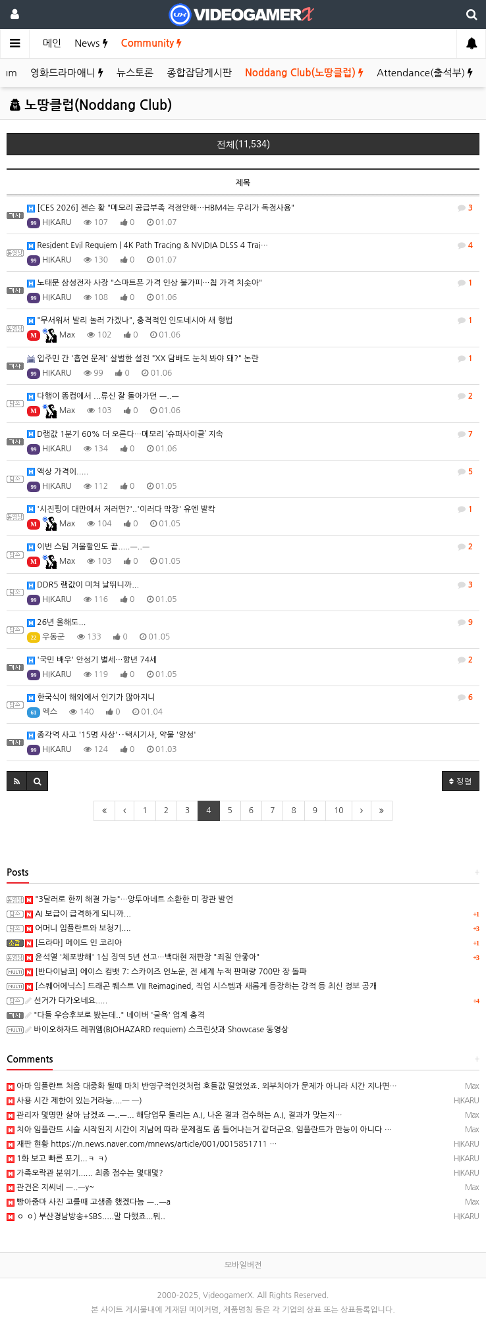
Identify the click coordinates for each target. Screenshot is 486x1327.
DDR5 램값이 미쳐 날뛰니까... (250, 585)
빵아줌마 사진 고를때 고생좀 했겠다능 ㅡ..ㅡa (89, 1202)
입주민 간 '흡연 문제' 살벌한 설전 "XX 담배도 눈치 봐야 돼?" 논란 (250, 358)
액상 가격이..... (250, 471)
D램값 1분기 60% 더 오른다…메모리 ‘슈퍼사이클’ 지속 (250, 434)
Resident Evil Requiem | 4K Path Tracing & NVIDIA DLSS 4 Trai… (250, 245)
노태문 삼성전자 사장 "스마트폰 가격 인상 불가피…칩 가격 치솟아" (250, 283)
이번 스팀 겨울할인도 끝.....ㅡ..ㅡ (250, 546)
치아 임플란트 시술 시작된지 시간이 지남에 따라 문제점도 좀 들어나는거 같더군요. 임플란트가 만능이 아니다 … (199, 1130)
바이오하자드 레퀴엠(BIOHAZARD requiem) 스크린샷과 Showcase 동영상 (156, 1030)
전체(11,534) (243, 144)
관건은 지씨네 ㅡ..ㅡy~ (50, 1187)
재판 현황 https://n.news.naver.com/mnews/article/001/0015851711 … (142, 1144)
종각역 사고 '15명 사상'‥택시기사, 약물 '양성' (111, 735)
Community (151, 43)
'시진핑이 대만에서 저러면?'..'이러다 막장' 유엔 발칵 (250, 509)
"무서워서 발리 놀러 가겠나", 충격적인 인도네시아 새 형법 (250, 320)
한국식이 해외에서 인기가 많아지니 (250, 697)
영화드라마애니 (66, 73)
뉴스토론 (135, 73)
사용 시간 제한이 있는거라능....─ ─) (74, 1101)
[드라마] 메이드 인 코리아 (73, 943)
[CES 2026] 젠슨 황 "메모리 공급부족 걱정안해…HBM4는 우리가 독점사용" (250, 208)
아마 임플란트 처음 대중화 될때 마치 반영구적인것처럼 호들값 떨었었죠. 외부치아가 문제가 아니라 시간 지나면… (202, 1086)
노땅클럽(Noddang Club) (91, 105)
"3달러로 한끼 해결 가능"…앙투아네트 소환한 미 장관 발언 (129, 899)
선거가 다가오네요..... (66, 1001)
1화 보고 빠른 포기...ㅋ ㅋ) (57, 1159)
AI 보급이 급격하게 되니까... (78, 914)
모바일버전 (243, 1265)
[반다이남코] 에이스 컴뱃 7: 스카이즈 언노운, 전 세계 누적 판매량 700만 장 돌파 (166, 972)
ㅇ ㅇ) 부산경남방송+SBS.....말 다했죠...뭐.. (86, 1216)
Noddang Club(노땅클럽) (304, 73)
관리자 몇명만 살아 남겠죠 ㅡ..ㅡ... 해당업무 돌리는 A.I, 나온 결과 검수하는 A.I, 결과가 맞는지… (174, 1115)
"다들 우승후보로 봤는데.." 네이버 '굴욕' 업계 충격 (115, 1015)
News (90, 43)
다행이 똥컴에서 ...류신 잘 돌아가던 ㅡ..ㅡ (250, 396)
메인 (52, 43)
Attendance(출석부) (425, 73)
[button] (17, 781)
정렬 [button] (460, 780)
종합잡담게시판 (199, 73)
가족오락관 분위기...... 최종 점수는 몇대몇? (85, 1173)
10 (339, 810)
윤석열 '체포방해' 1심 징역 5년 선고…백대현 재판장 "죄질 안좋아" (142, 957)
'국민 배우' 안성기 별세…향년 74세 (250, 660)
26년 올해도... (250, 622)
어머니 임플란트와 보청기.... (78, 928)
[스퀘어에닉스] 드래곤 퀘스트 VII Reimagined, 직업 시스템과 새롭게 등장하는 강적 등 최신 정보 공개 (201, 986)
